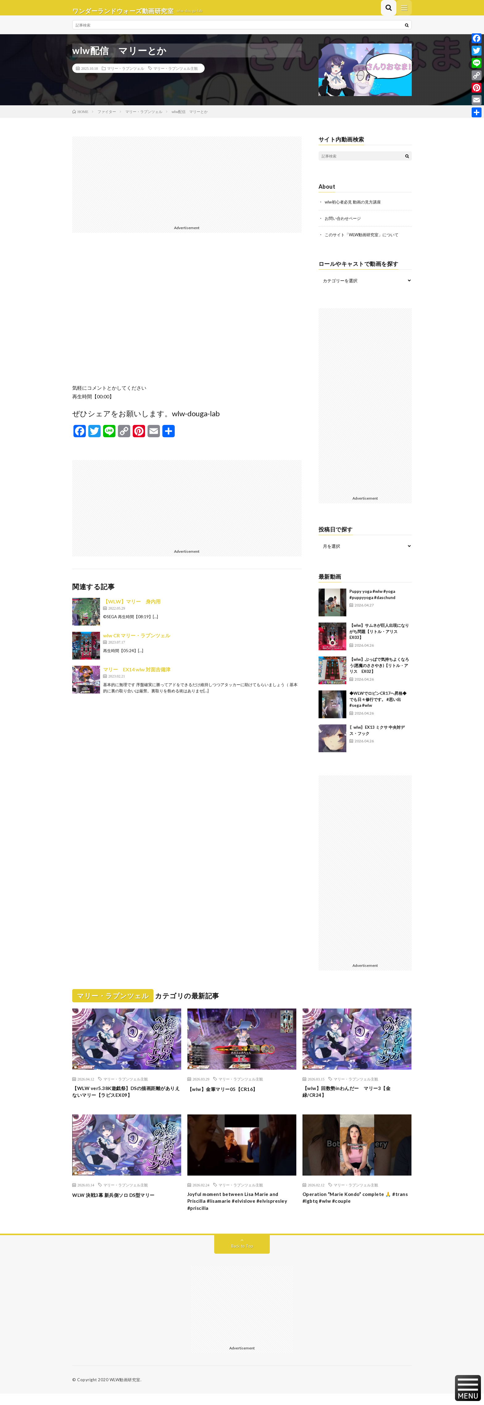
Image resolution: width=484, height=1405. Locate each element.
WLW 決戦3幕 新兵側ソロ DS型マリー (120, 1202)
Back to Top (242, 1257)
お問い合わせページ (344, 224)
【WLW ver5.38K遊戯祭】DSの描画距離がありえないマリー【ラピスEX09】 (124, 1098)
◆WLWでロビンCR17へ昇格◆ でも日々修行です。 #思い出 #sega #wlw (380, 704)
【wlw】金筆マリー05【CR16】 (228, 1094)
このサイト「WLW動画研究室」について (364, 240)
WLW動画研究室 (125, 1391)
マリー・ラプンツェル (125, 74)
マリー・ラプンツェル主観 (175, 74)
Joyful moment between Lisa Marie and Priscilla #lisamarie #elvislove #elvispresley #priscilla (239, 1211)
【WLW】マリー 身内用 (132, 607)
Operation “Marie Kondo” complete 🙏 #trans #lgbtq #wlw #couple (353, 1206)
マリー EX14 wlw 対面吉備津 (136, 675)
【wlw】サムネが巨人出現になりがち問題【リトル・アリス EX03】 (379, 636)
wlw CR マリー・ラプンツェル (136, 641)
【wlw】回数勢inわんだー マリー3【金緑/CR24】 (354, 1098)
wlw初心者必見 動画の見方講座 (355, 208)
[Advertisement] (186, 186)
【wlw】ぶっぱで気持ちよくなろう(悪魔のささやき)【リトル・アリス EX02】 (379, 670)
